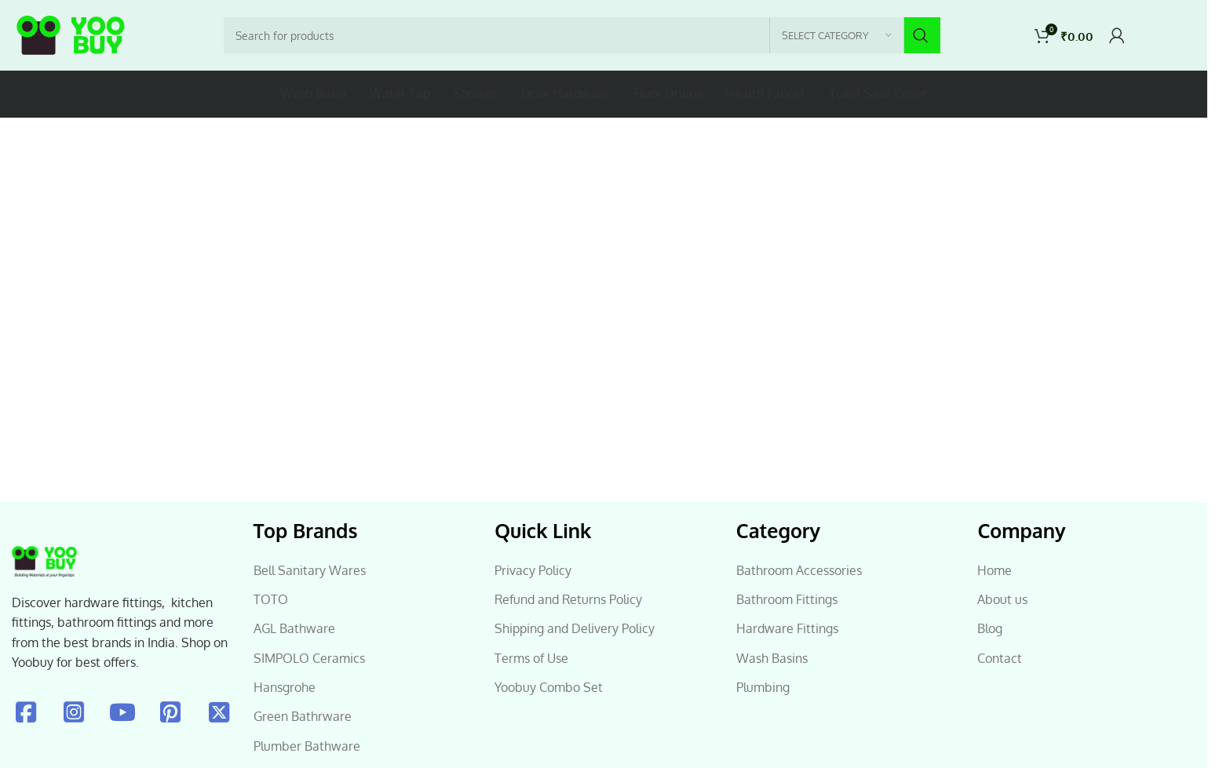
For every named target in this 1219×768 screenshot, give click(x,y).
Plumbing (763, 687)
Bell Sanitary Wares (310, 570)
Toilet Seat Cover (878, 93)
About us (1002, 599)
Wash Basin (313, 93)
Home (994, 570)
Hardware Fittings (787, 628)
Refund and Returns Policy (568, 599)
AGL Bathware (294, 628)
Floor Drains (667, 93)
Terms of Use (531, 658)
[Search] (582, 35)
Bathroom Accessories (799, 570)
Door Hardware (565, 93)
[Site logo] (71, 35)
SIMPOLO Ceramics (309, 658)
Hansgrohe (285, 687)
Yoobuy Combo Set (549, 687)
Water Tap (400, 93)
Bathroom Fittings (787, 599)
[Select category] (836, 35)
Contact (999, 658)
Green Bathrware (303, 716)
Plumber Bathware (307, 746)
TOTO (271, 599)
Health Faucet (765, 93)
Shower (476, 93)
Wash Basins (772, 658)
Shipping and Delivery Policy (575, 628)
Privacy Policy (533, 570)
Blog (989, 628)
